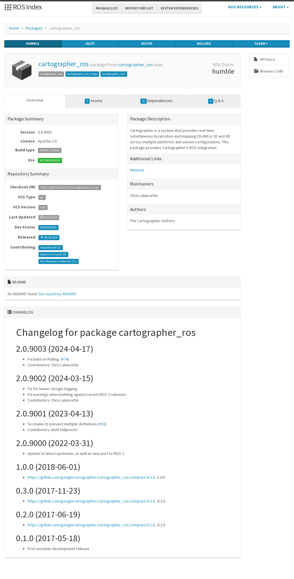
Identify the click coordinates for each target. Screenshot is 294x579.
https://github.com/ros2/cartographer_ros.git (69, 187)
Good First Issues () (53, 254)
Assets (94, 101)
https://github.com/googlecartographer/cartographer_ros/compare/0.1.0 (91, 524)
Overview (34, 100)
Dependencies (156, 101)
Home (14, 28)
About (281, 6)
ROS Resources (245, 6)
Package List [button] (107, 8)
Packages (34, 28)
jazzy (90, 43)
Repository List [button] (139, 8)
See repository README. (57, 293)
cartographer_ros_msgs (82, 74)
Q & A (216, 101)
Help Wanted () (50, 247)
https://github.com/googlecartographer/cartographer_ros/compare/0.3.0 (91, 477)
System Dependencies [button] (179, 8)
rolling (204, 43)
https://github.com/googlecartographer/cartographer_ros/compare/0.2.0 (91, 501)
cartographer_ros (63, 63)
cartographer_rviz (113, 74)
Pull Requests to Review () (58, 261)
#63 (102, 424)
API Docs (264, 59)
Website (137, 170)
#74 (65, 359)
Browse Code (268, 71)
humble (32, 43)
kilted (146, 43)
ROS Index (23, 6)
